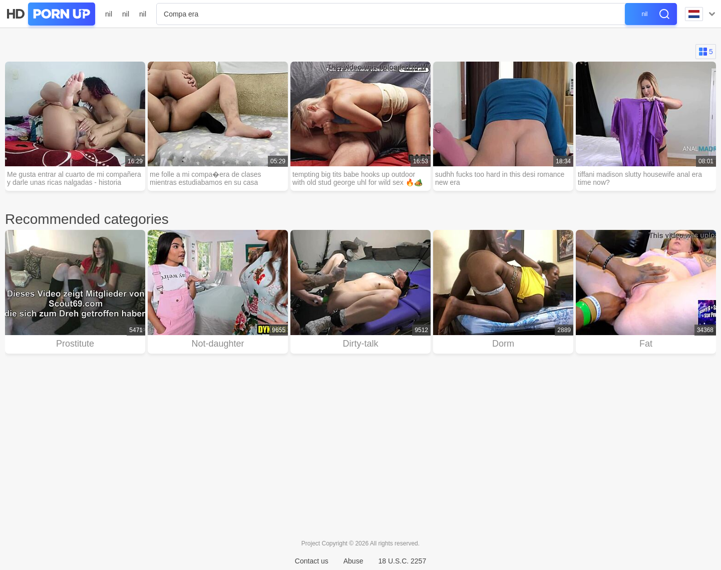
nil (108, 14)
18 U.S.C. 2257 (402, 561)
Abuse (353, 561)
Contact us (311, 561)
